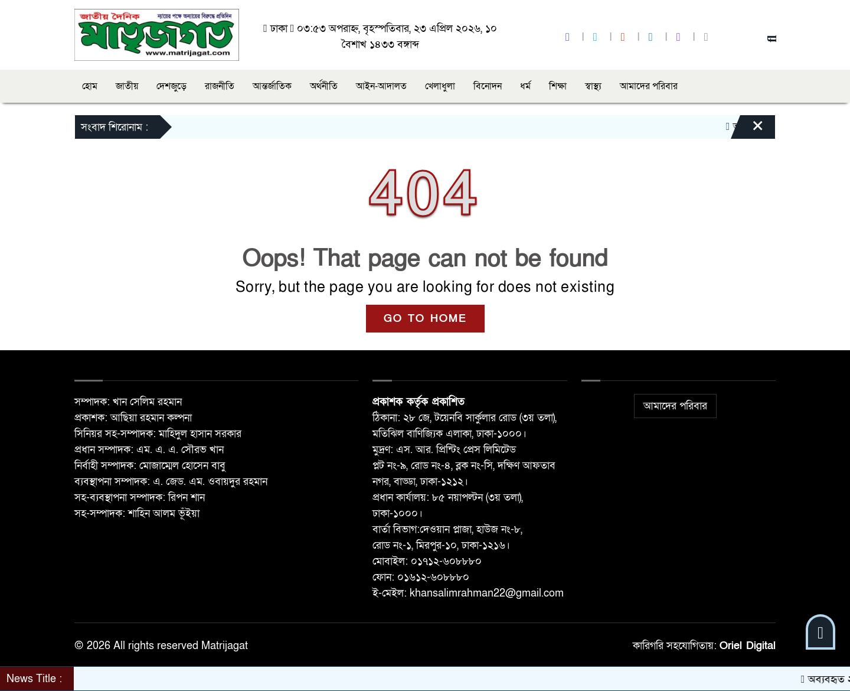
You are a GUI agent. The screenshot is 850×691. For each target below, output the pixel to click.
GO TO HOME (425, 318)
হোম (89, 86)
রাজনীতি (219, 86)
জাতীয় (127, 86)
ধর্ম (525, 86)
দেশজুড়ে (171, 86)
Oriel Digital (748, 646)
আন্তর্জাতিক (272, 86)
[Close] (747, 130)
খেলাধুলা (440, 86)
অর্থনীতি (324, 86)
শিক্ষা (558, 86)
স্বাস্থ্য (593, 86)
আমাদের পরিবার (649, 86)
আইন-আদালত (381, 86)
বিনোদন (487, 86)
